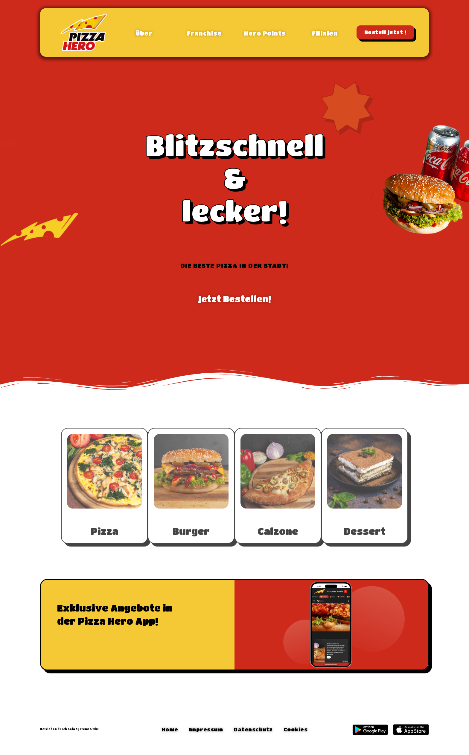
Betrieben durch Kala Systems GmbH (70, 729)
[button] (143, 32)
